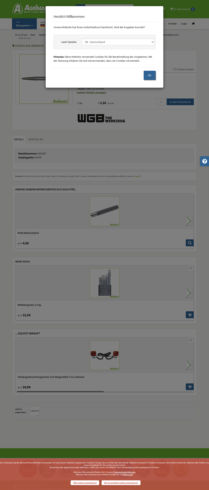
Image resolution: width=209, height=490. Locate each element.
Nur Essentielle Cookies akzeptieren (121, 482)
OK (149, 75)
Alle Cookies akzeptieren (85, 482)
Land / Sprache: (69, 41)
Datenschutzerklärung (124, 472)
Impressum (127, 474)
